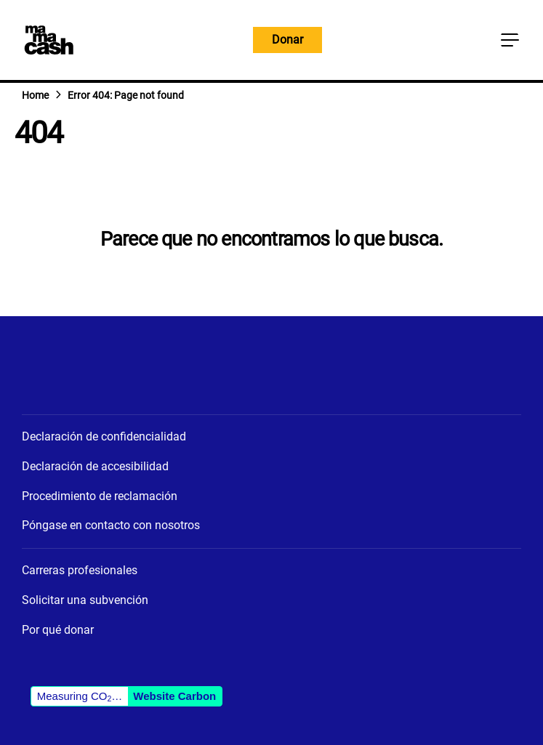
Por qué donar (58, 630)
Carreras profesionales (79, 570)
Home (35, 95)
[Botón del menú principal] (509, 40)
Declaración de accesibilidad (95, 466)
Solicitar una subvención (85, 600)
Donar (287, 40)
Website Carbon (174, 696)
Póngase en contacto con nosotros (111, 525)
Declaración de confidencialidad (104, 436)
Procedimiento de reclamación (99, 496)
